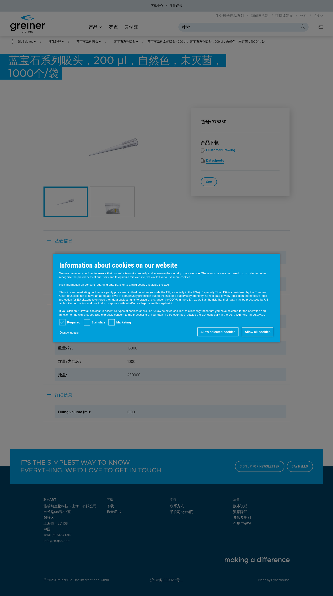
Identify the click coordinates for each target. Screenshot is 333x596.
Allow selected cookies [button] (217, 332)
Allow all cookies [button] (257, 332)
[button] (70, 333)
